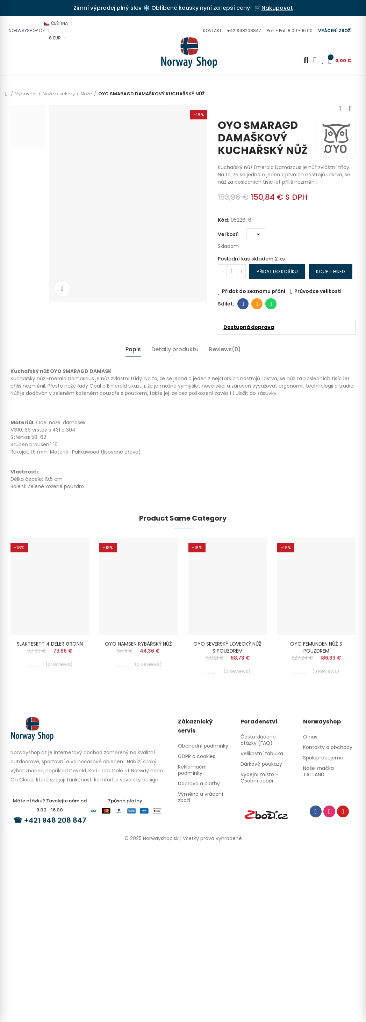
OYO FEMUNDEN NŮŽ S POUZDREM (316, 647)
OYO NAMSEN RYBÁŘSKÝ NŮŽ (138, 643)
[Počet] (232, 271)
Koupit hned (330, 271)
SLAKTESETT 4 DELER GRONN (50, 643)
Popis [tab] (133, 349)
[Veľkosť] (255, 234)
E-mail (257, 303)
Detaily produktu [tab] (175, 349)
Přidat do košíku (277, 271)
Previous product (340, 108)
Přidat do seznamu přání (253, 291)
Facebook (243, 303)
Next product (350, 108)
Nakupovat (277, 8)
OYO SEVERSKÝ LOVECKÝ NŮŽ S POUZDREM (227, 647)
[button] (211, 30)
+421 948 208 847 (55, 820)
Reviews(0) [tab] (225, 349)
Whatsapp (271, 303)
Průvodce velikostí (318, 291)
